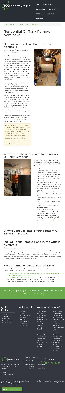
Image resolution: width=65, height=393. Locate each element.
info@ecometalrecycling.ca (38, 361)
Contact (39, 19)
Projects (40, 14)
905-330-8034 (34, 358)
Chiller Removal (41, 342)
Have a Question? (12, 389)
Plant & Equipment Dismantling (56, 323)
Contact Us (37, 294)
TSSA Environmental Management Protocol (21, 277)
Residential (48, 5)
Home (38, 4)
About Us (51, 14)
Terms (3, 386)
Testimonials (8, 320)
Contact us (8, 138)
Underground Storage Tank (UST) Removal (25, 323)
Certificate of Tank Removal (13, 119)
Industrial (54, 9)
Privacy (10, 386)
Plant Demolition (58, 319)
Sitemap (18, 386)
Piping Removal (41, 317)
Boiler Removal (25, 315)
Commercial (41, 9)
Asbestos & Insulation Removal (39, 325)
